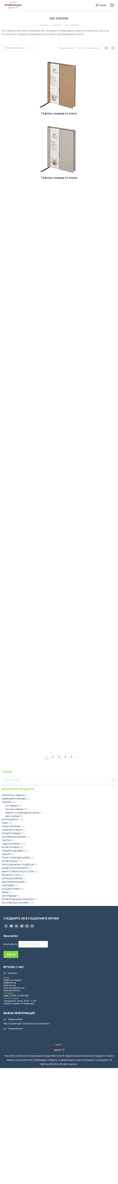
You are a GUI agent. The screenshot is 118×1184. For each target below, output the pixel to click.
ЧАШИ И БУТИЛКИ (11, 844)
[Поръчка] (17, 48)
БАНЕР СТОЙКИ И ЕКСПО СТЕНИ (18, 871)
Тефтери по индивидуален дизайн (22, 812)
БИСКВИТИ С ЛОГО (11, 875)
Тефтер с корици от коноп (59, 177)
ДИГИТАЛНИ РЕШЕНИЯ (13, 882)
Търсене (112, 780)
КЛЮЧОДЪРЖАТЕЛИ (12, 878)
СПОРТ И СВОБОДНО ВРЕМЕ (16, 858)
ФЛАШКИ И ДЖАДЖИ (12, 851)
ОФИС (5, 823)
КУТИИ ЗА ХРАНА (10, 847)
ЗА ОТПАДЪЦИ (9, 896)
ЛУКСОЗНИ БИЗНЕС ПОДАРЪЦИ (18, 864)
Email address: (25, 944)
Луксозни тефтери (14, 809)
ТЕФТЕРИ (6, 802)
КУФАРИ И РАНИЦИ (11, 833)
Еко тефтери (11, 806)
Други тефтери (12, 816)
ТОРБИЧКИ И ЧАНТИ (12, 830)
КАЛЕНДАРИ (8, 885)
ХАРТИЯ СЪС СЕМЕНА (12, 795)
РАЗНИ (5, 892)
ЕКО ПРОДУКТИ (10, 819)
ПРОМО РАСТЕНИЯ (11, 826)
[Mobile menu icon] (112, 5)
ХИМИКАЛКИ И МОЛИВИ (14, 799)
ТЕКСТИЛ (6, 840)
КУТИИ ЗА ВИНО (10, 861)
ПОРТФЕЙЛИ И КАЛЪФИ (14, 837)
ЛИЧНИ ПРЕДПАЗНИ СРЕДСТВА (17, 899)
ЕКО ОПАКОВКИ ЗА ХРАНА (15, 903)
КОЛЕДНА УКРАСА (11, 889)
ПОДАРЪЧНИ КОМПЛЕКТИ (15, 868)
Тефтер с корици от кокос (59, 113)
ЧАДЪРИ (6, 854)
